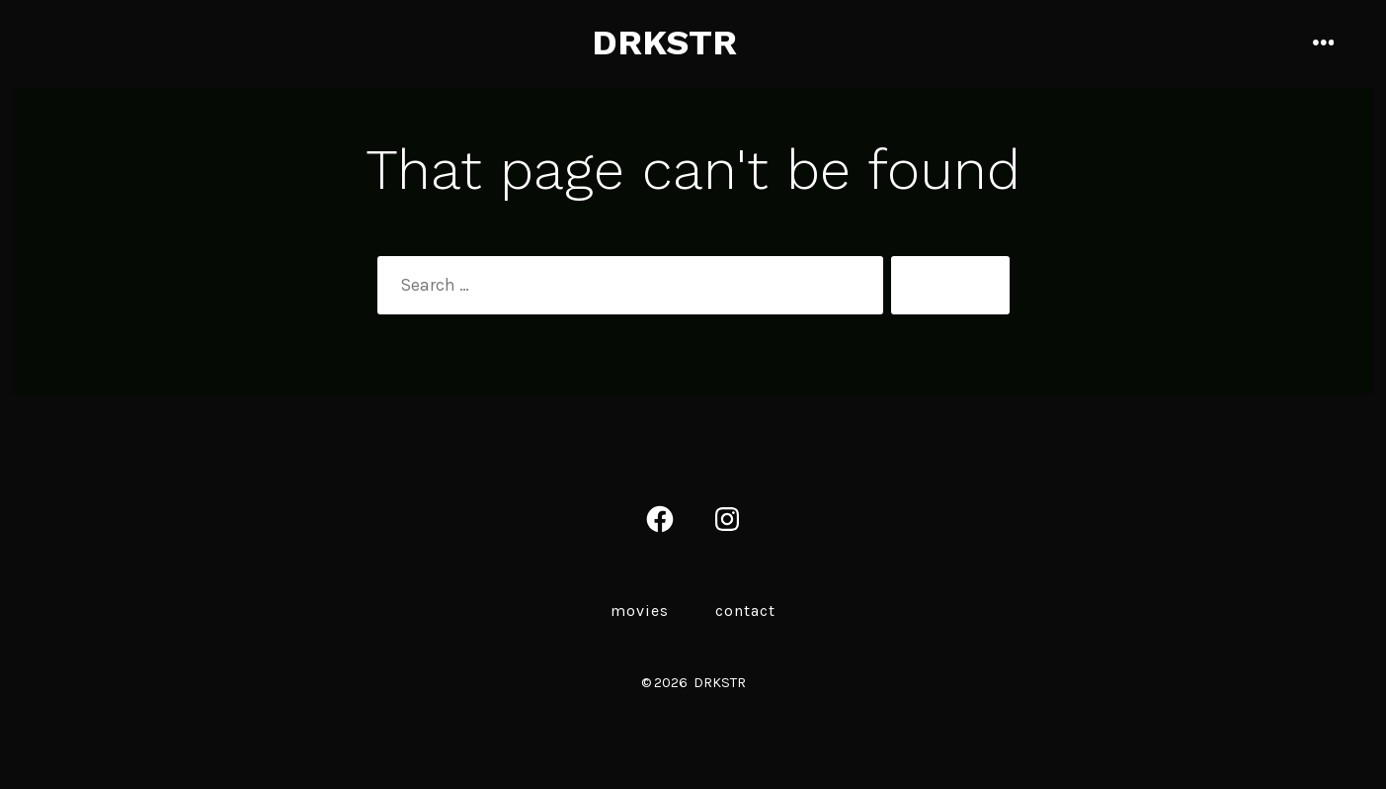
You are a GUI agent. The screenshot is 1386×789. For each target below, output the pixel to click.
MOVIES (640, 610)
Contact (745, 610)
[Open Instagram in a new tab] (727, 519)
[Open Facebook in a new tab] (660, 519)
